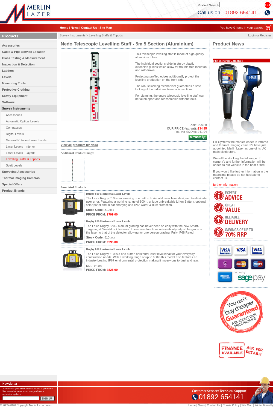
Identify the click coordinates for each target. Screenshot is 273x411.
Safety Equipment (15, 95)
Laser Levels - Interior (20, 146)
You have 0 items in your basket (241, 27)
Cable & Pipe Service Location (23, 51)
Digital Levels (15, 134)
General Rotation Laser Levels (26, 140)
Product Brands (13, 190)
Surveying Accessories (18, 171)
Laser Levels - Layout (20, 152)
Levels (6, 77)
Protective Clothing (16, 89)
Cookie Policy (231, 405)
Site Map (105, 27)
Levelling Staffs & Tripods (23, 159)
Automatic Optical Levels (22, 121)
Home (64, 27)
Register (265, 35)
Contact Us (89, 27)
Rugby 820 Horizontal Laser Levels (108, 221)
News (75, 27)
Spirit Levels (14, 165)
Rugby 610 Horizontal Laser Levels (108, 249)
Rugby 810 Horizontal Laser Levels (108, 193)
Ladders (8, 70)
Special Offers (12, 184)
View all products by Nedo (79, 144)
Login (252, 35)
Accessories (11, 45)
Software (8, 102)
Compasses (14, 127)
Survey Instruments (16, 108)
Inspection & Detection (18, 64)
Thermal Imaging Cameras (21, 178)
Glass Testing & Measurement (23, 58)
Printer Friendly (263, 405)
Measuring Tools (14, 83)
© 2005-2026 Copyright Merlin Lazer (22, 405)
